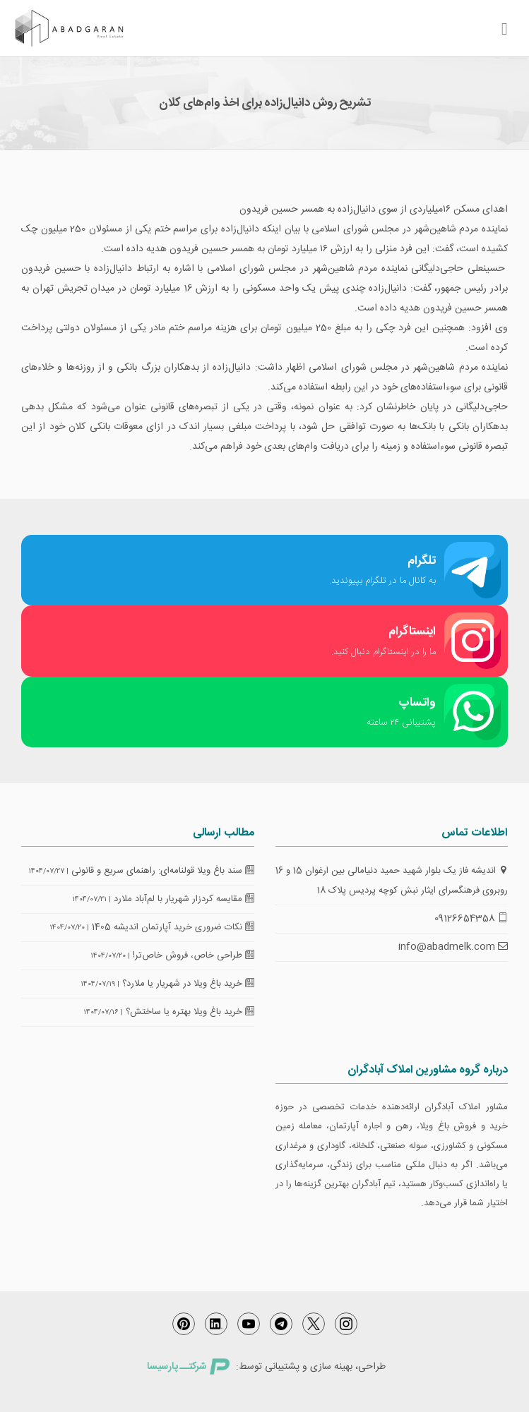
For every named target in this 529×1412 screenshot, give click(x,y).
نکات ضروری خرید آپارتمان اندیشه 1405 (173, 927)
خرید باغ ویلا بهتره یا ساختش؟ (190, 1012)
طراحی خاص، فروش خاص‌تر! (193, 955)
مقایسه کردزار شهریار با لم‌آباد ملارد (184, 899)
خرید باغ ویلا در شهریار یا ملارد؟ (188, 983)
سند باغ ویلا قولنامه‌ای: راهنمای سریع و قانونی (162, 871)
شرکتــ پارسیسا (188, 1366)
